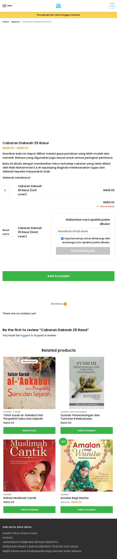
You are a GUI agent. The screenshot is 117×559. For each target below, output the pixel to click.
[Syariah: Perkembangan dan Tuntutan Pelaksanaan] (87, 383)
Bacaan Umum (78, 411)
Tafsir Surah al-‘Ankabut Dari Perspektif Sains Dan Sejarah (23, 417)
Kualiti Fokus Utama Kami (20, 533)
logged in (26, 335)
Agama (15, 21)
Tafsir (16, 411)
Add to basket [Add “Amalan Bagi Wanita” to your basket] (87, 509)
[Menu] (5, 6)
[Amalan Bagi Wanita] (87, 466)
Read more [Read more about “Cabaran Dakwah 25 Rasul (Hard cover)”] (6, 232)
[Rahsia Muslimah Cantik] (29, 466)
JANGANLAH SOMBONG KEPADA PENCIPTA (30, 542)
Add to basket (58, 276)
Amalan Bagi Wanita (75, 498)
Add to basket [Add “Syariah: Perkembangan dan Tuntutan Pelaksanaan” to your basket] (87, 430)
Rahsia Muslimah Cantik (19, 498)
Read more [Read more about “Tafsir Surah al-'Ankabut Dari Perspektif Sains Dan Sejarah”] (29, 430)
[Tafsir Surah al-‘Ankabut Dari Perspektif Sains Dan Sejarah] (29, 383)
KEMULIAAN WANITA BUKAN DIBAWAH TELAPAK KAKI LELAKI (40, 546)
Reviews (56, 304)
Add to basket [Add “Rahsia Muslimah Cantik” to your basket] (29, 509)
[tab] (58, 301)
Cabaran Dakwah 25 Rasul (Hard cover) (30, 232)
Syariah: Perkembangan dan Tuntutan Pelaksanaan (80, 417)
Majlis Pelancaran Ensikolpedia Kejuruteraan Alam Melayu (42, 551)
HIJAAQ (8, 537)
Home (6, 21)
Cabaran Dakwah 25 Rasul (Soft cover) (30, 190)
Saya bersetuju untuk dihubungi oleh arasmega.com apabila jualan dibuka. (85, 240)
